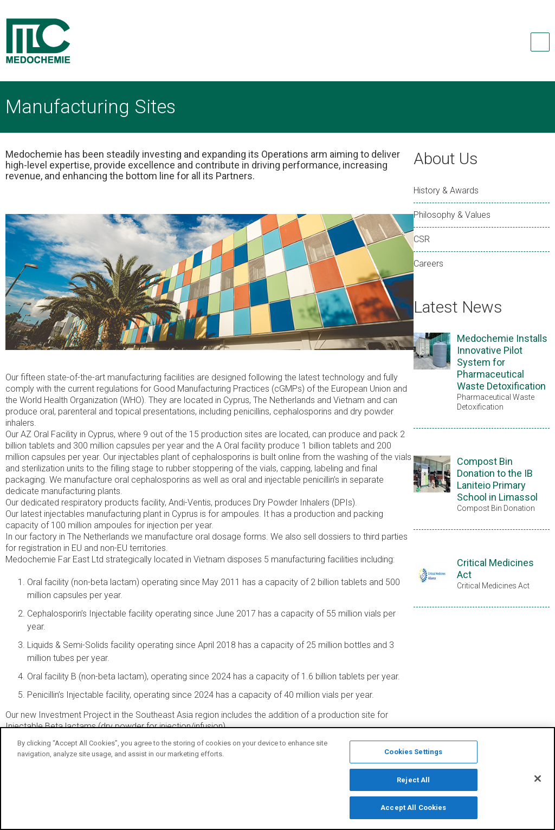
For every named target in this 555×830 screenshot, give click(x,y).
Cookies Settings (413, 757)
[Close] (538, 783)
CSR (422, 239)
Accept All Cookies (413, 813)
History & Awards (446, 190)
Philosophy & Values (452, 215)
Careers (428, 263)
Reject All (413, 785)
